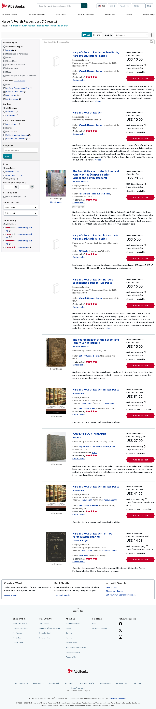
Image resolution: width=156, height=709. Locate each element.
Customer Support (99, 628)
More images (56, 202)
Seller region (10, 207)
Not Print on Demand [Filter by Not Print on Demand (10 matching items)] (16, 138)
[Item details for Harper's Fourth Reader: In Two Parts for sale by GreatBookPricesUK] (56, 498)
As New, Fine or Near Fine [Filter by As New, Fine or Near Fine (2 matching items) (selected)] (17, 88)
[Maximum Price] (23, 187)
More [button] (99, 101)
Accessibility (71, 657)
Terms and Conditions (117, 698)
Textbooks (110, 14)
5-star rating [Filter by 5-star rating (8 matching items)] (18, 247)
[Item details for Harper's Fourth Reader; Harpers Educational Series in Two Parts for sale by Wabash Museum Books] (56, 288)
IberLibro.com (121, 683)
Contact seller (78, 80)
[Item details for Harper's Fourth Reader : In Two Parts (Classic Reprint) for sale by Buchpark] (56, 547)
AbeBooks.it (70, 683)
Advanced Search (9, 14)
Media (68, 628)
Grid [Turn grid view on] (97, 35)
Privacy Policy (71, 642)
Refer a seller (44, 638)
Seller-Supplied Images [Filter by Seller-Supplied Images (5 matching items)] (17, 135)
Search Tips (111, 587)
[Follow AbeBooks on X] (120, 630)
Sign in (112, 6)
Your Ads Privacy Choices (76, 647)
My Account (124, 6)
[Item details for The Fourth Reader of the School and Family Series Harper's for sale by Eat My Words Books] (56, 352)
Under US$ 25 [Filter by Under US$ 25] (11, 171)
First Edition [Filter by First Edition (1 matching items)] (11, 124)
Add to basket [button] (140, 78)
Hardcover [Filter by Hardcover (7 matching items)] (10, 111)
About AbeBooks (73, 623)
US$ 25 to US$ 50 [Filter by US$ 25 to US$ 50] (13, 175)
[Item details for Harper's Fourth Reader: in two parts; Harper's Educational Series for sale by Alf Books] (56, 244)
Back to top (78, 611)
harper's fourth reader (23, 25)
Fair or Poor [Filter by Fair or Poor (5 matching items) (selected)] (11, 95)
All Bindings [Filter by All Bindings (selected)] (10, 108)
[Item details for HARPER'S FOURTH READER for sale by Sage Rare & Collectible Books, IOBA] (56, 447)
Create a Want (10, 595)
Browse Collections (36, 14)
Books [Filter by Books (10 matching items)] (9, 50)
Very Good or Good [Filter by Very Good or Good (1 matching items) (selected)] (14, 92)
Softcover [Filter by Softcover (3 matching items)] (10, 115)
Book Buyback (45, 633)
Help (149, 6)
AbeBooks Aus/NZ (87, 683)
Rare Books (61, 14)
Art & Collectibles (86, 14)
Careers (69, 633)
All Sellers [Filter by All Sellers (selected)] (11, 224)
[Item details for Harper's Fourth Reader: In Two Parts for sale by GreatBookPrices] (56, 401)
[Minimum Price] (8, 187)
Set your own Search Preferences (121, 595)
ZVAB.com (137, 683)
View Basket (18, 642)
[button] (151, 42)
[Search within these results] (98, 41)
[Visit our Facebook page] (120, 624)
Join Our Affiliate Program (49, 628)
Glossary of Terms (114, 591)
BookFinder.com (78, 689)
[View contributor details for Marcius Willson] (80, 181)
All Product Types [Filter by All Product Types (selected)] (13, 46)
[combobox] (59, 5)
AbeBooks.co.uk (21, 683)
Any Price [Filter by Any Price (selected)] (9, 168)
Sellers (129, 14)
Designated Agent (73, 652)
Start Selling (149, 14)
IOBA (94, 452)
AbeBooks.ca (105, 683)
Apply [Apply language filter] (7, 156)
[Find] (84, 5)
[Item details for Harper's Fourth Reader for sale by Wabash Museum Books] (56, 121)
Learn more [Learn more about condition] (19, 81)
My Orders (17, 638)
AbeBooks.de (38, 683)
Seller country (10, 213)
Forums (69, 638)
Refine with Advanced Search (52, 25)
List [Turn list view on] (86, 35)
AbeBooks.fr (54, 683)
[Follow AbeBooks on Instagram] (120, 637)
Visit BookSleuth (62, 595)
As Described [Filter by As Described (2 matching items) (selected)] (12, 99)
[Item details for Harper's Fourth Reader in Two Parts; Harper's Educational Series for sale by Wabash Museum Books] (56, 61)
